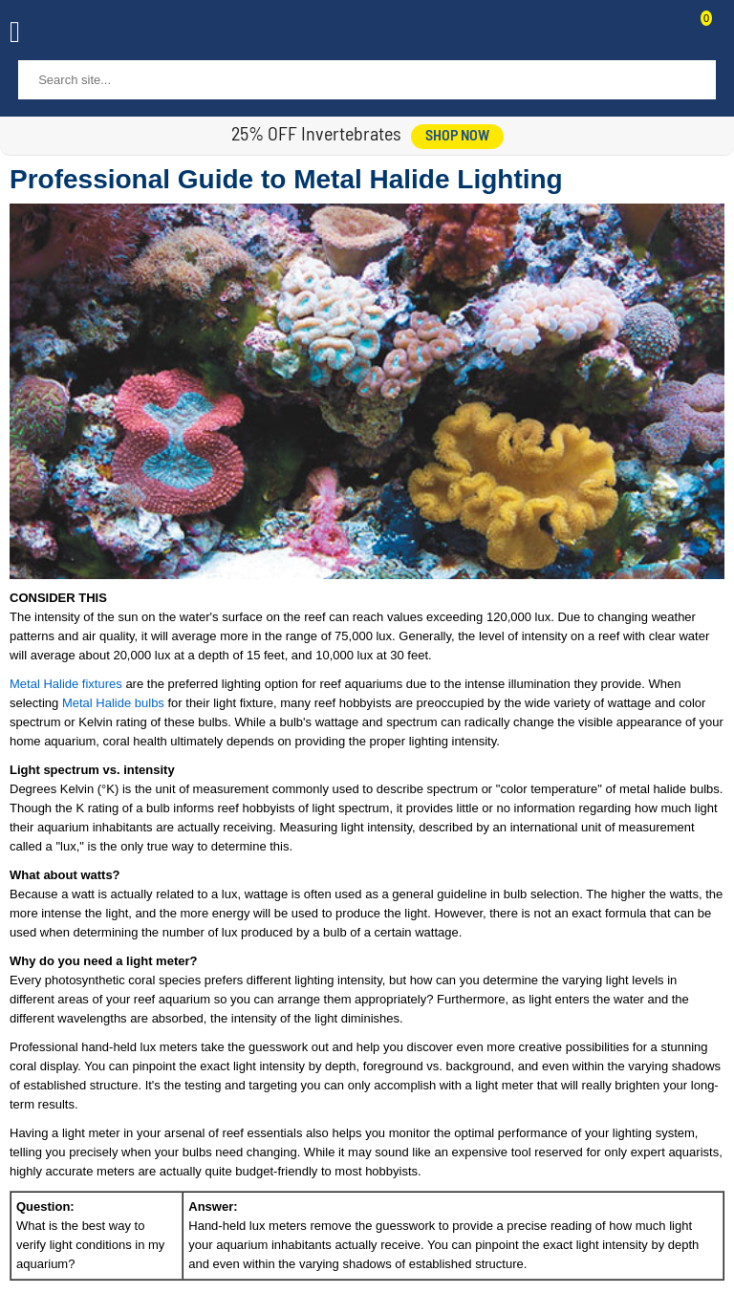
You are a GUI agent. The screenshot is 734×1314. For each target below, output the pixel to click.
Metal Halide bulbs (113, 703)
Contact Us (659, 34)
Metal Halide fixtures (66, 684)
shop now (457, 136)
